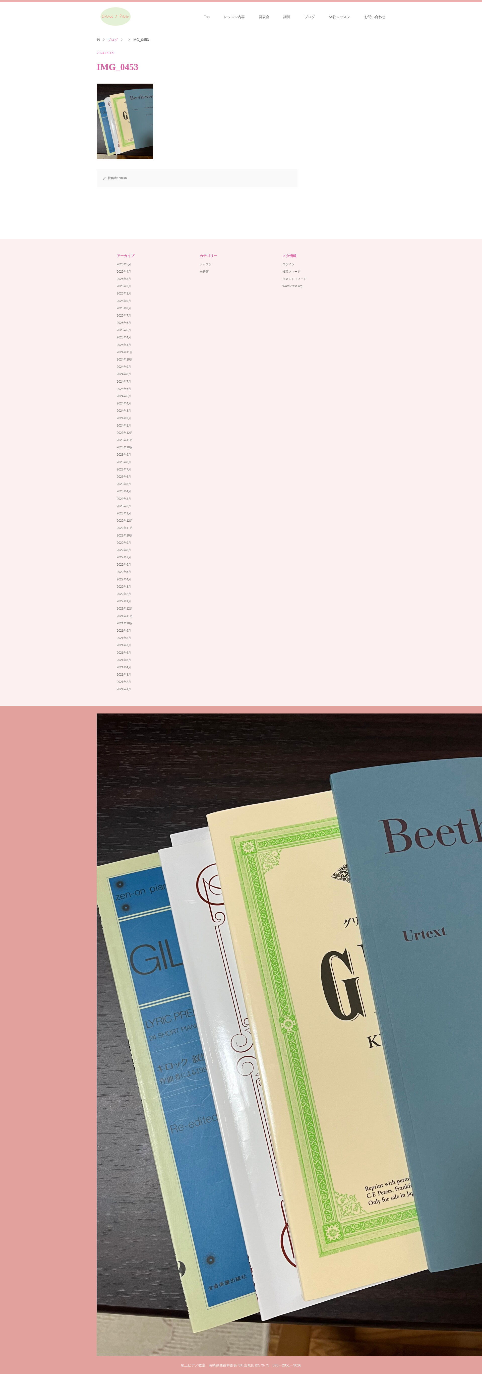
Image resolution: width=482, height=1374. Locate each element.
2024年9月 (124, 367)
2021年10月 (125, 623)
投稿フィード (291, 271)
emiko (123, 178)
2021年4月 (124, 667)
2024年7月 (124, 381)
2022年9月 (124, 543)
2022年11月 (125, 528)
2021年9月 (124, 630)
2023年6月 (124, 477)
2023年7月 (124, 469)
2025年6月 (124, 323)
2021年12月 (125, 608)
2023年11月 (125, 440)
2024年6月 (124, 389)
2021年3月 (124, 674)
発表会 (264, 17)
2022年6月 (124, 564)
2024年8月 (124, 374)
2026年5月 (124, 264)
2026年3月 (124, 279)
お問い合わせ (374, 17)
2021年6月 (124, 652)
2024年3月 (124, 410)
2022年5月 (124, 572)
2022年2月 (124, 594)
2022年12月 (125, 520)
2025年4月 (124, 337)
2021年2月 (124, 682)
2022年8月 (124, 550)
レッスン (206, 264)
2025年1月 (124, 345)
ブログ (310, 17)
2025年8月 (124, 308)
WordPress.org (292, 286)
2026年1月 (124, 293)
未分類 (204, 271)
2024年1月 (124, 425)
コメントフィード (294, 279)
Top (207, 17)
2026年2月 (124, 286)
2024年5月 (124, 396)
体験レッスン (339, 17)
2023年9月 (124, 454)
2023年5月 (124, 484)
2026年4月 (124, 271)
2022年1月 (124, 601)
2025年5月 (124, 330)
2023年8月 (124, 462)
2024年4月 (124, 403)
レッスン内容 (234, 17)
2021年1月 (124, 689)
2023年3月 (124, 499)
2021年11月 (125, 616)
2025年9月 (124, 301)
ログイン (288, 264)
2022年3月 (124, 586)
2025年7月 (124, 315)
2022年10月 (125, 535)
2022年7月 (124, 557)
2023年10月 (125, 447)
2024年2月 (124, 418)
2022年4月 (124, 579)
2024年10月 (125, 359)
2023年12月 (125, 433)
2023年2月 (124, 506)
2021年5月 (124, 660)
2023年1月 (124, 513)
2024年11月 (125, 352)
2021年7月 (124, 645)
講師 (286, 17)
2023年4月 (124, 491)
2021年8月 (124, 638)
